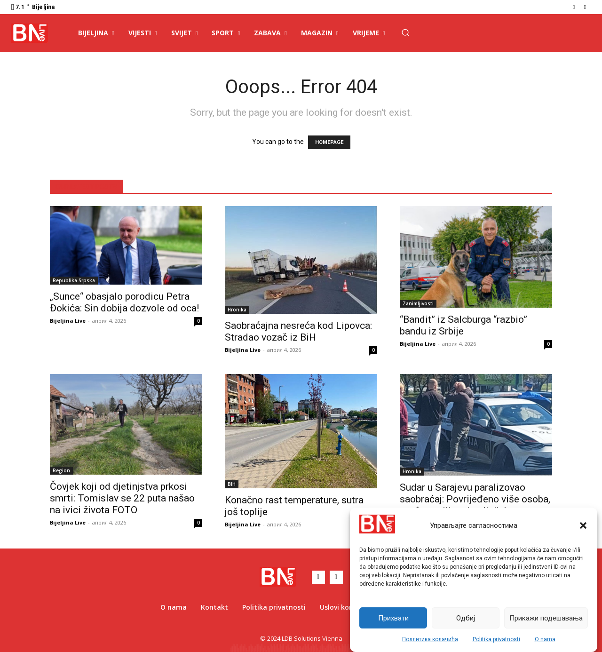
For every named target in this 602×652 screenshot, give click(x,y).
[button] (583, 525)
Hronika (237, 309)
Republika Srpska (74, 280)
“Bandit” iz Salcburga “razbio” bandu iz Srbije (463, 325)
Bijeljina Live (68, 320)
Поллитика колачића (430, 639)
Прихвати (393, 618)
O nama (545, 639)
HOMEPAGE (329, 142)
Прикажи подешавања (546, 618)
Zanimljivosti (418, 303)
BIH (232, 484)
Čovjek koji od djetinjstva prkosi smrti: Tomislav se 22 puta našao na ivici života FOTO (122, 498)
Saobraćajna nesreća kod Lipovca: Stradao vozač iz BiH (298, 331)
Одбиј (465, 618)
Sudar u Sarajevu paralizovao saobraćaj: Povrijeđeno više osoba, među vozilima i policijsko (475, 499)
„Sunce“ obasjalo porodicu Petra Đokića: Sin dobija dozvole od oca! (124, 302)
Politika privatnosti (496, 639)
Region (61, 470)
